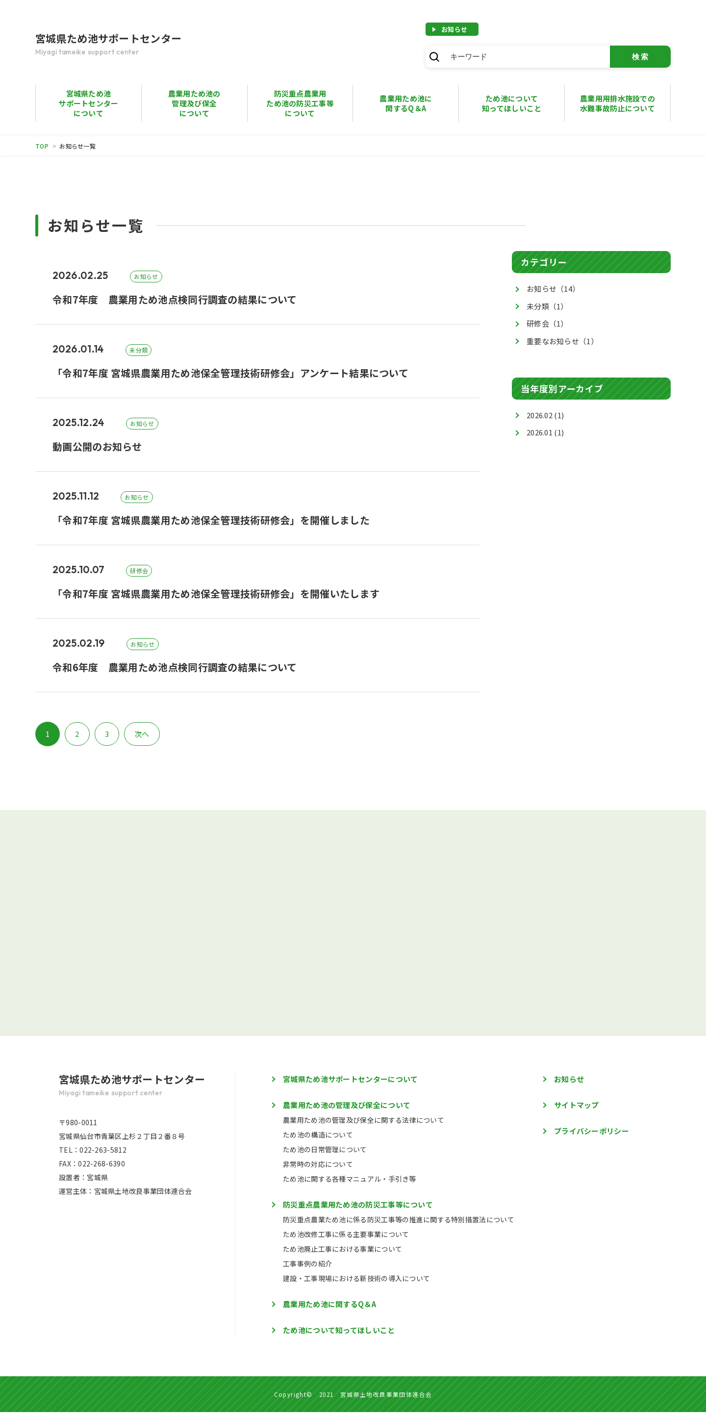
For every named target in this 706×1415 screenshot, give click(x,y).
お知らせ (454, 29)
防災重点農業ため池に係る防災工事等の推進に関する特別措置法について (398, 1222)
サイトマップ (576, 1108)
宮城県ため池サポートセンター (133, 45)
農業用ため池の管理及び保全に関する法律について (363, 1123)
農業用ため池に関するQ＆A (329, 1307)
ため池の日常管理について (325, 1152)
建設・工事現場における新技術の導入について (356, 1281)
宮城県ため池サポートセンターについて (88, 103)
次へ (142, 734)
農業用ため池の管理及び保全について (194, 103)
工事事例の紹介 (307, 1266)
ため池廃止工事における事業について (342, 1252)
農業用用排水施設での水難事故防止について (617, 103)
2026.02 (540, 415)
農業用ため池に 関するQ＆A (405, 103)
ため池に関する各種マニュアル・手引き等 (349, 1182)
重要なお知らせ (562, 341)
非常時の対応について (318, 1167)
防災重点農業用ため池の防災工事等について (300, 103)
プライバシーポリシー (591, 1134)
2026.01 (540, 432)
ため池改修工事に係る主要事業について (346, 1237)
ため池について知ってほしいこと (511, 103)
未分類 (547, 306)
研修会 (547, 323)
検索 (641, 56)
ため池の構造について (318, 1137)
